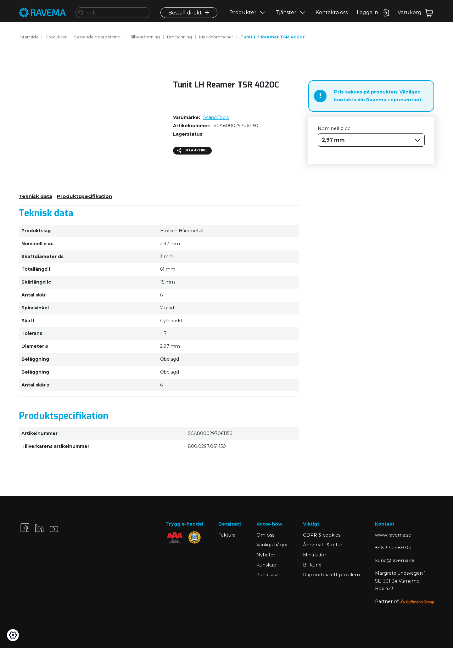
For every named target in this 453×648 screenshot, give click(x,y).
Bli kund (312, 565)
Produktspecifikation (84, 196)
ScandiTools (216, 117)
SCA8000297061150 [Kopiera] (236, 125)
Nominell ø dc (334, 128)
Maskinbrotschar (216, 36)
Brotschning (179, 36)
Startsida (29, 36)
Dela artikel (192, 150)
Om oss (265, 535)
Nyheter (265, 555)
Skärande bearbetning (97, 36)
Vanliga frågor (272, 545)
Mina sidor (314, 555)
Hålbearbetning (143, 36)
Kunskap (266, 565)
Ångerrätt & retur (322, 545)
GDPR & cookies (321, 535)
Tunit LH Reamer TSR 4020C (273, 36)
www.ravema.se (393, 535)
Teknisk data (35, 196)
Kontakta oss (332, 18)
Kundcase (267, 575)
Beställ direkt (189, 18)
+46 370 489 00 (393, 547)
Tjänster (286, 18)
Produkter (242, 18)
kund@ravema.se (394, 560)
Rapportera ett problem (331, 575)
